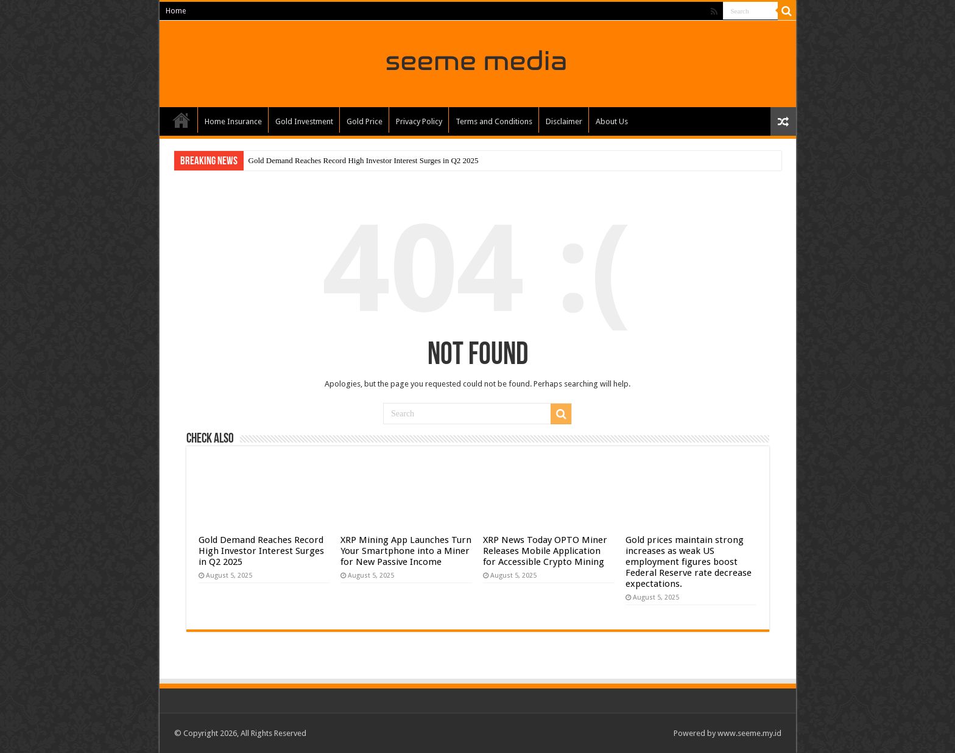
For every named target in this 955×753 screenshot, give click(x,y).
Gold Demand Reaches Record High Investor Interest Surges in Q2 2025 (363, 160)
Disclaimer (564, 121)
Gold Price (364, 121)
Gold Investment (304, 121)
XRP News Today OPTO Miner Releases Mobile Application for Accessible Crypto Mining (545, 550)
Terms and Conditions (494, 121)
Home (176, 11)
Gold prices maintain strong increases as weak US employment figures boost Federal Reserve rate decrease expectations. (689, 561)
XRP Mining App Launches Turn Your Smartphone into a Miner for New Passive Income (405, 550)
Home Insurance (233, 121)
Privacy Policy (419, 121)
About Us (612, 121)
